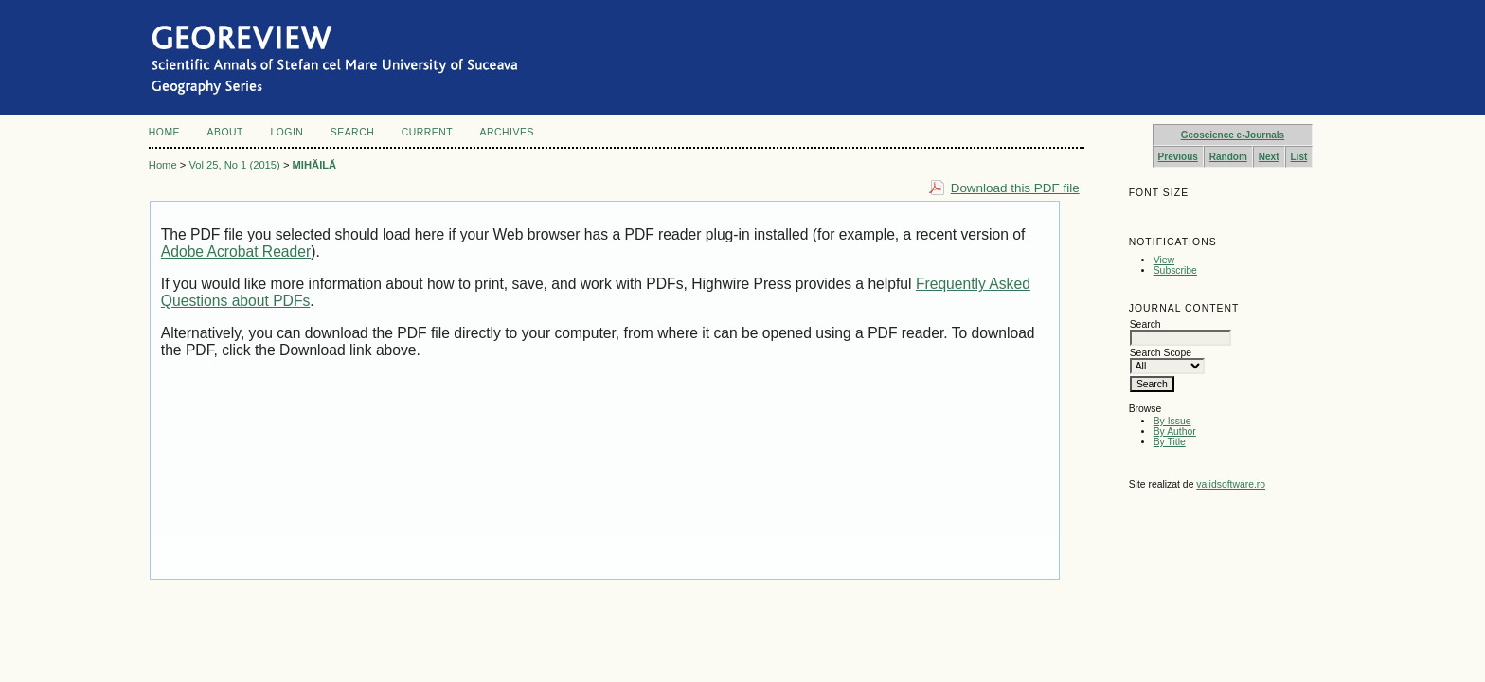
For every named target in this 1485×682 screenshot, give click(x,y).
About (225, 132)
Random (1228, 157)
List (1299, 157)
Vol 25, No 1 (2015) (233, 164)
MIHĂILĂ (315, 164)
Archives (507, 132)
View (1164, 260)
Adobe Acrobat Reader (236, 251)
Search (352, 132)
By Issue (1172, 421)
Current (427, 132)
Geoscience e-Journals (1233, 135)
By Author (1175, 431)
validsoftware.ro (1230, 484)
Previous (1178, 157)
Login (286, 132)
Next (1269, 157)
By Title (1170, 442)
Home (164, 132)
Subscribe (1175, 270)
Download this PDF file (1015, 188)
